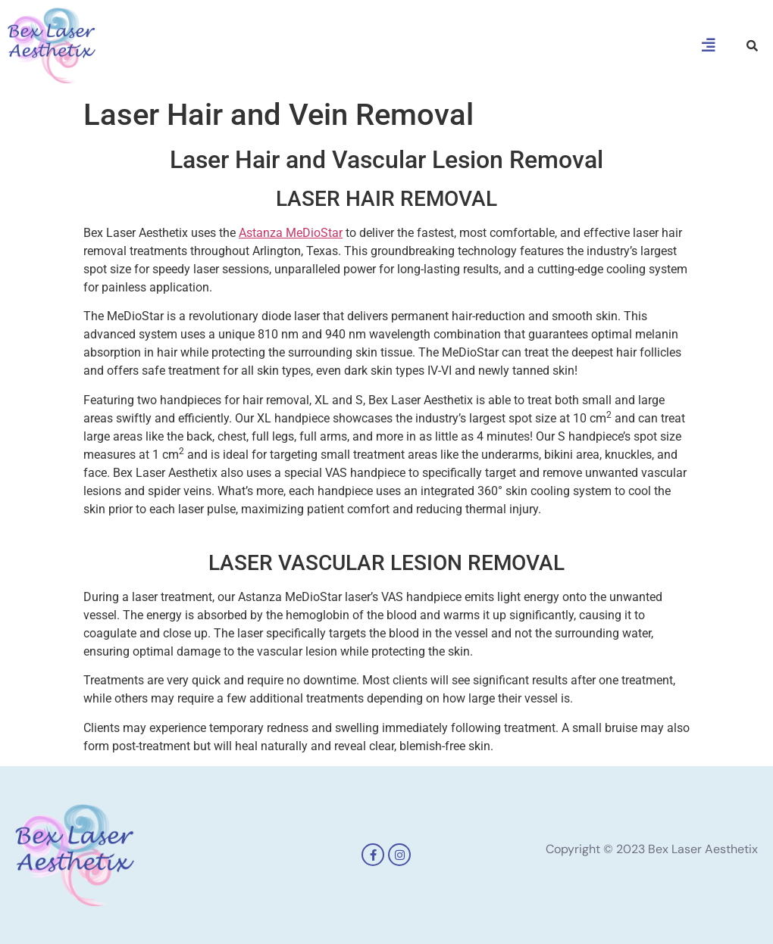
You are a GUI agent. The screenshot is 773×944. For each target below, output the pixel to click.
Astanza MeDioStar (291, 233)
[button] (708, 45)
